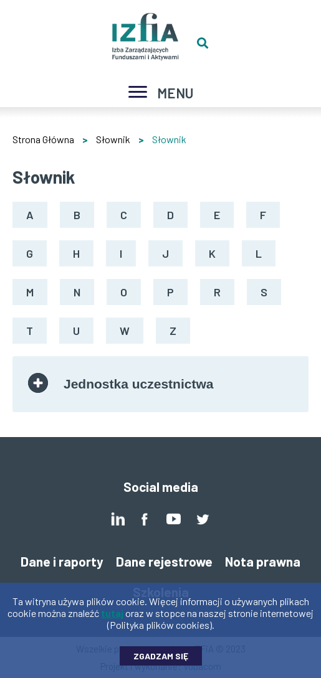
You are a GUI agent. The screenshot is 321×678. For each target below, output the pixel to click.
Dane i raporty (62, 561)
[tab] (160, 384)
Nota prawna (262, 561)
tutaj (112, 619)
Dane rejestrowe (164, 561)
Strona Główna (43, 139)
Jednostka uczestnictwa (138, 384)
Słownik (113, 139)
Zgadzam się (160, 662)
